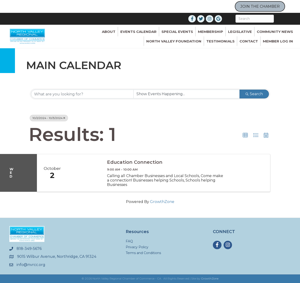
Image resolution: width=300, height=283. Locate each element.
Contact (248, 41)
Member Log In (278, 41)
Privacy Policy (137, 247)
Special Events (177, 31)
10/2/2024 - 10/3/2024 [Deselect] (48, 118)
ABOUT (108, 31)
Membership (210, 31)
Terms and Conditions (143, 253)
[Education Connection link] (84, 173)
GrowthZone (162, 201)
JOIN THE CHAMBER (260, 6)
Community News (275, 31)
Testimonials (220, 41)
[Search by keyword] (82, 94)
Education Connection (134, 162)
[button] (245, 135)
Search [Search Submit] (254, 94)
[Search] (255, 19)
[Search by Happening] (186, 94)
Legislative (240, 31)
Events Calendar (138, 31)
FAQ (129, 241)
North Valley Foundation (173, 41)
